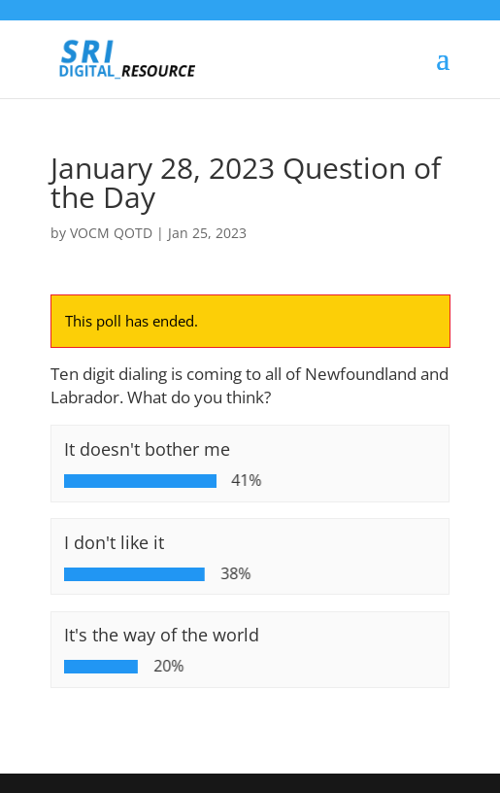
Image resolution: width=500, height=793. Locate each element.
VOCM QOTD (111, 233)
